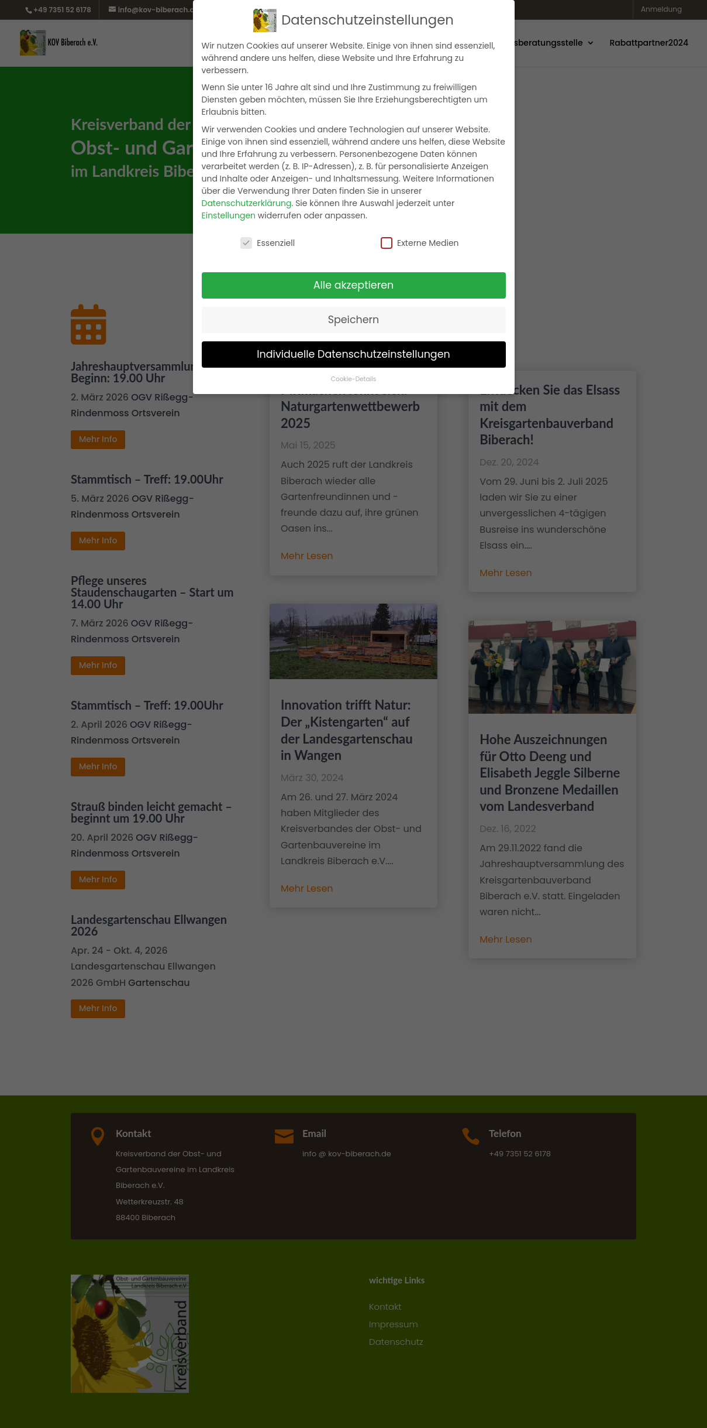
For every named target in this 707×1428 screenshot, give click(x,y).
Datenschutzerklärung (247, 203)
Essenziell (267, 243)
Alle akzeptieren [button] (353, 285)
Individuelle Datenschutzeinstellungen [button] (353, 354)
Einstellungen (229, 215)
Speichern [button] (354, 320)
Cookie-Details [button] (353, 379)
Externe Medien (420, 243)
